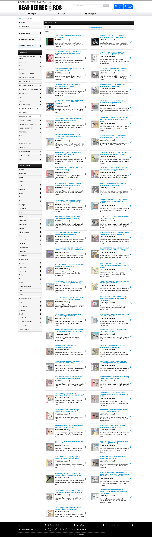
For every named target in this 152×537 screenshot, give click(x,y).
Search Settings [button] (96, 27)
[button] (119, 14)
